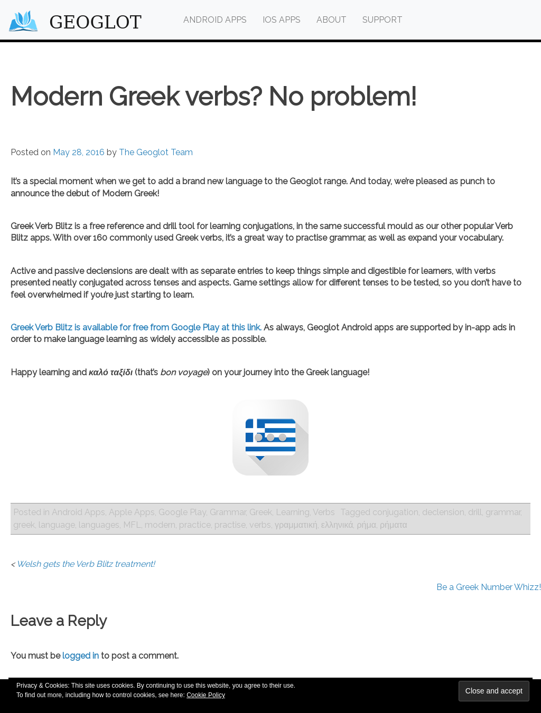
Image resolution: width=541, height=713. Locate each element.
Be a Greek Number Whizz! (488, 587)
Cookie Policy (205, 695)
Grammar (228, 512)
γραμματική (296, 525)
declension (443, 512)
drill (475, 512)
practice (195, 525)
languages (99, 525)
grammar (503, 512)
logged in (80, 656)
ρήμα (366, 525)
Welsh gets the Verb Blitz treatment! (85, 564)
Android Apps (215, 20)
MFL (132, 525)
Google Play (182, 512)
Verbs (324, 512)
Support (382, 20)
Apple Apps (132, 512)
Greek (260, 512)
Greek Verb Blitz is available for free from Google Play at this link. (136, 327)
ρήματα (393, 525)
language (57, 525)
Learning (293, 512)
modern (160, 525)
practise (230, 525)
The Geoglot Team (156, 152)
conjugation (395, 512)
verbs (260, 525)
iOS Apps (282, 20)
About (331, 20)
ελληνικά (337, 525)
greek (24, 525)
